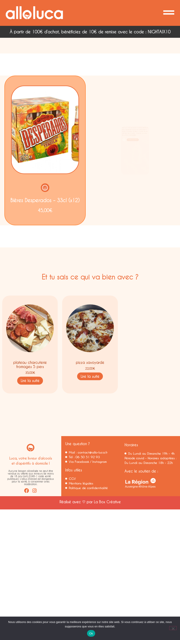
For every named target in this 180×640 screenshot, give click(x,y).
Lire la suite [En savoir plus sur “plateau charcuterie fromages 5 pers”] (30, 380)
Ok (91, 633)
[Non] (173, 628)
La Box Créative (107, 501)
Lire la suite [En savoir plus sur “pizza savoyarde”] (90, 376)
